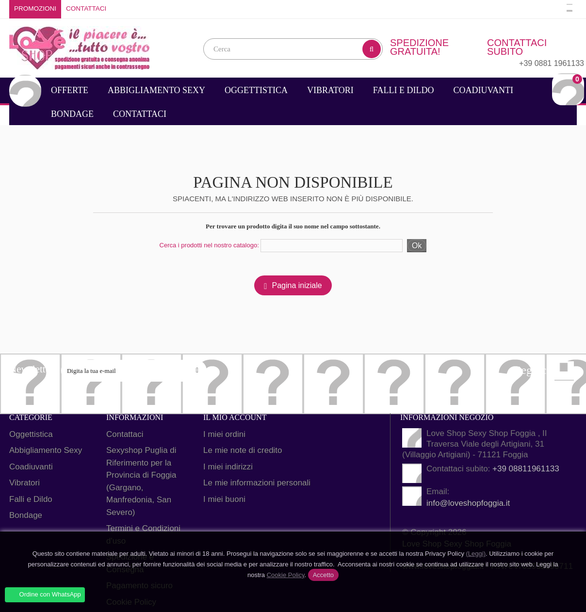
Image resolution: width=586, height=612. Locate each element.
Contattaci (86, 8)
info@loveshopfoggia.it (468, 503)
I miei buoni (224, 499)
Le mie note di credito (242, 450)
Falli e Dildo (403, 90)
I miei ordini (224, 434)
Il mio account (234, 417)
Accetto (323, 575)
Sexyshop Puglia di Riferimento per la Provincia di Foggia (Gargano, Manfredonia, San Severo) (141, 481)
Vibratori (330, 90)
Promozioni (35, 8)
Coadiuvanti (483, 90)
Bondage (72, 114)
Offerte (69, 90)
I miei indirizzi (228, 466)
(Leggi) (476, 553)
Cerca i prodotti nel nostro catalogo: (209, 245)
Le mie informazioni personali (256, 482)
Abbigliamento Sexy (156, 90)
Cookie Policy (286, 575)
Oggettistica (256, 90)
